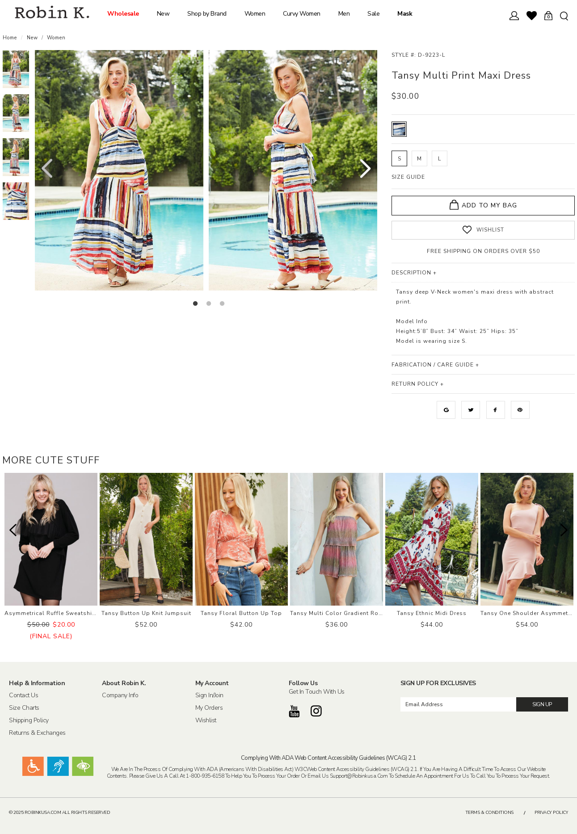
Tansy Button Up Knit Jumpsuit (146, 613)
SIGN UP (542, 704)
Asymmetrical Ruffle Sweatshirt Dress (59, 613)
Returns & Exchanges (37, 733)
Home (10, 37)
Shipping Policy (29, 720)
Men (344, 13)
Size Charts (24, 707)
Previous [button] (47, 169)
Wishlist (205, 720)
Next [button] (365, 169)
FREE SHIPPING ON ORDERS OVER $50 (483, 251)
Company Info (120, 695)
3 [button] (222, 303)
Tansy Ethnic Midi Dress (432, 613)
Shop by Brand (207, 13)
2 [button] (208, 303)
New (163, 13)
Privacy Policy (551, 812)
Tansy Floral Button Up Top (241, 613)
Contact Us (23, 695)
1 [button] (195, 303)
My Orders (209, 707)
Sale (373, 13)
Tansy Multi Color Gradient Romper (341, 613)
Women (254, 13)
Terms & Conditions (489, 812)
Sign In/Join (209, 695)
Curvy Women (301, 13)
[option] (15, 69)
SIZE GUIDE (408, 177)
